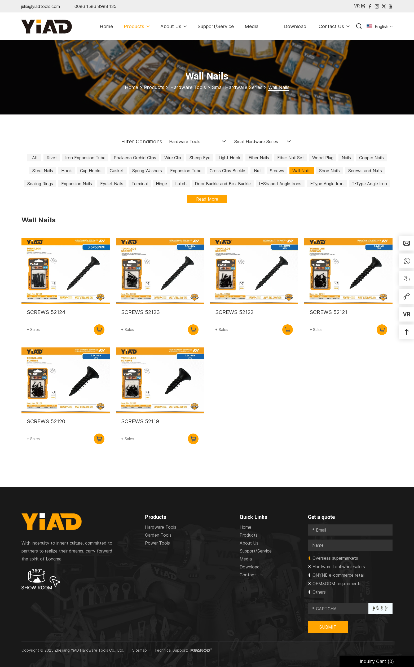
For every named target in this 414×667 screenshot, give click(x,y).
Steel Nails (42, 170)
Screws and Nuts (365, 170)
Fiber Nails (259, 157)
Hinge (161, 183)
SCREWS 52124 (46, 312)
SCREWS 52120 (46, 421)
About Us (173, 26)
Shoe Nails (329, 170)
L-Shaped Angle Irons (280, 183)
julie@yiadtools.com (40, 6)
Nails (346, 157)
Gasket (117, 170)
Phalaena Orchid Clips (135, 157)
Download (295, 26)
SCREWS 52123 (140, 312)
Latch (181, 183)
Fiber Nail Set (290, 157)
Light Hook (229, 157)
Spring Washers (147, 170)
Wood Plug (322, 157)
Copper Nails (371, 157)
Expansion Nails (76, 183)
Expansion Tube (185, 170)
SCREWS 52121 (328, 312)
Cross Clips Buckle (227, 170)
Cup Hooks (91, 170)
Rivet (52, 157)
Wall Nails (278, 87)
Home (106, 26)
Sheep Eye (199, 157)
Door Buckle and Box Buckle (223, 183)
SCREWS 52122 (234, 312)
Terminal (139, 183)
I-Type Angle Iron (326, 183)
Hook (66, 170)
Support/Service (215, 26)
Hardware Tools (188, 87)
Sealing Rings (40, 183)
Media (251, 26)
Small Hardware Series (237, 87)
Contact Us (334, 26)
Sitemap (139, 650)
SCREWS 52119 (140, 421)
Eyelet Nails (111, 183)
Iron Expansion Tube (85, 157)
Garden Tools (158, 535)
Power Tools (157, 543)
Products (136, 26)
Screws (277, 170)
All (34, 157)
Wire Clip (172, 157)
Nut (257, 170)
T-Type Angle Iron (369, 183)
